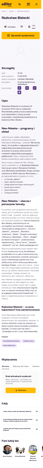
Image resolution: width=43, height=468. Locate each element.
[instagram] (27, 88)
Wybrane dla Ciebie (21, 366)
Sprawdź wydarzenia (20, 35)
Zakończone (37, 366)
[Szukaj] (20, 4)
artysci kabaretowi (9, 345)
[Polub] (21, 26)
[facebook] (19, 88)
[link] (34, 88)
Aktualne (5, 366)
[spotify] (19, 92)
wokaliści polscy (28, 341)
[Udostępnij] (10, 26)
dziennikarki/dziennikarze (11, 341)
